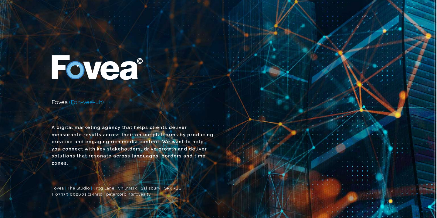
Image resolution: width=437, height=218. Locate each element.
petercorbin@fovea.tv (128, 194)
